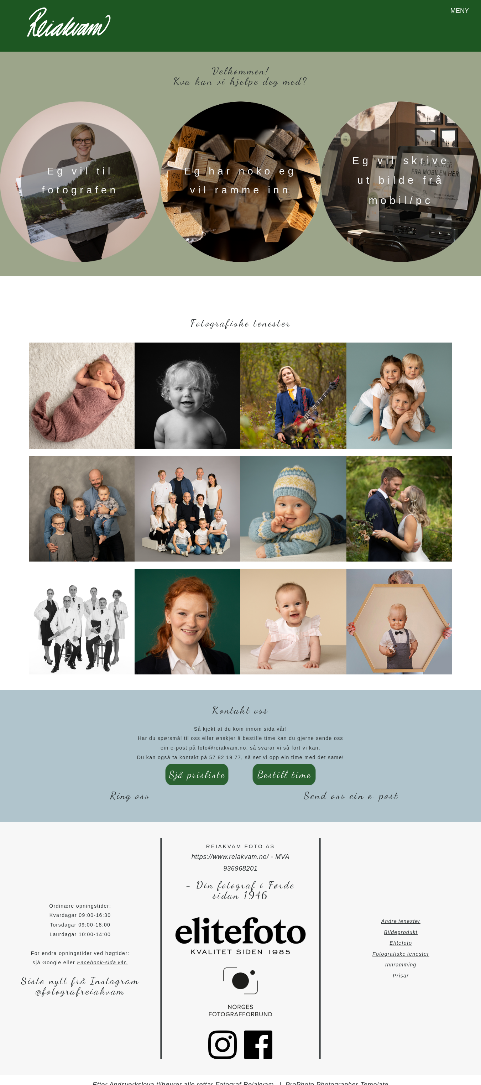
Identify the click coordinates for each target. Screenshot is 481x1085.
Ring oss (130, 786)
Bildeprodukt (401, 923)
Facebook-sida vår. (102, 953)
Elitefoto (400, 934)
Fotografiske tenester (400, 945)
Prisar (401, 967)
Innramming (401, 956)
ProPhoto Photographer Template (337, 1075)
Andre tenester (400, 912)
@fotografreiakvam (80, 982)
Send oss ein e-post (351, 786)
